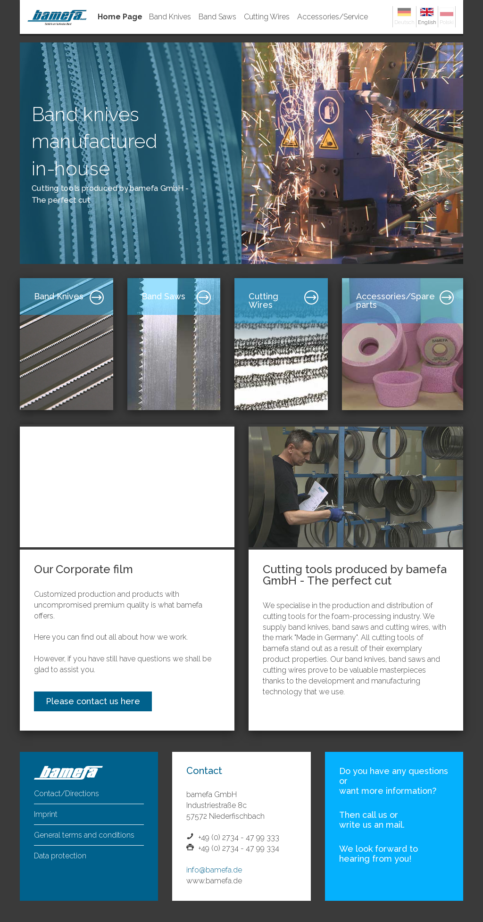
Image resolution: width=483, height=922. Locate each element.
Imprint (46, 814)
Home (122, 16)
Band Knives (170, 16)
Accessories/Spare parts (395, 300)
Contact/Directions (66, 793)
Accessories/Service (332, 16)
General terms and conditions (84, 835)
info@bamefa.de (214, 869)
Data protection (60, 855)
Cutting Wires (267, 16)
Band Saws (217, 16)
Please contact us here (93, 701)
